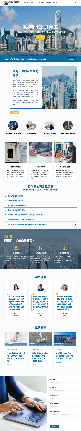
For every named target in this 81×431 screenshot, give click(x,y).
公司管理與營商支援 (12, 349)
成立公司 (34, 3)
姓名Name (53, 379)
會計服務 (42, 3)
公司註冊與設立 (60, 349)
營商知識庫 (48, 2)
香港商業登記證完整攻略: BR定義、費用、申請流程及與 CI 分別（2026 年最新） (39, 357)
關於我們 (27, 3)
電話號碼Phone (54, 387)
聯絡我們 (55, 2)
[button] (76, 2)
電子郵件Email (54, 395)
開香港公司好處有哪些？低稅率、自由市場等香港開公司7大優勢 (64, 356)
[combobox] (51, 390)
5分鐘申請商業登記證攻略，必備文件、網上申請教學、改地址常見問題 (16, 357)
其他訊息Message (54, 411)
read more (9, 364)
